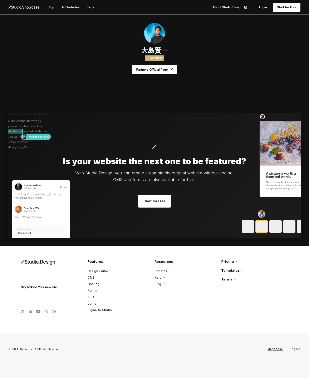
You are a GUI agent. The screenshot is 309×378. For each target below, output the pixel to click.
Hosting (93, 284)
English (295, 349)
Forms (92, 290)
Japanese (275, 349)
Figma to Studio (100, 310)
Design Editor (98, 271)
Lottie (92, 303)
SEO (91, 297)
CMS (91, 277)
